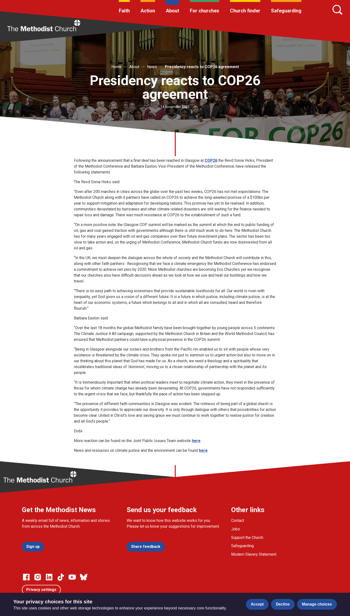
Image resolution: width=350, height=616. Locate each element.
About (172, 11)
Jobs (235, 529)
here (196, 440)
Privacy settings (41, 589)
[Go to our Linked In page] (49, 577)
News (152, 66)
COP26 (211, 160)
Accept (257, 604)
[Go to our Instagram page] (37, 577)
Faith (124, 11)
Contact (237, 520)
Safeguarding (286, 11)
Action (147, 11)
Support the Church (247, 537)
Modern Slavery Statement (253, 554)
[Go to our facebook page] (26, 577)
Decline (283, 604)
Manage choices (317, 604)
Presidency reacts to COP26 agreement (202, 66)
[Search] (337, 10)
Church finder (245, 11)
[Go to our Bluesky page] (83, 577)
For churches (204, 11)
